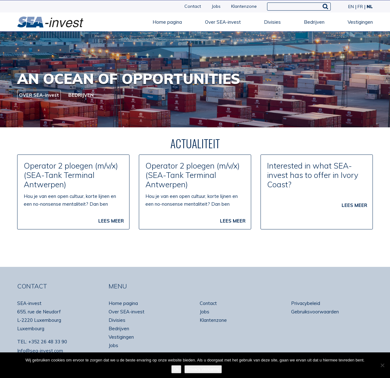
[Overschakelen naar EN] (350, 6)
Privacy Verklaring (203, 369)
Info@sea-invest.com (40, 351)
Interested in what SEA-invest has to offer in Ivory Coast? (312, 175)
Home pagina (167, 22)
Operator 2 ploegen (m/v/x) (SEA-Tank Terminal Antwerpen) (71, 175)
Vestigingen (360, 22)
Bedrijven (314, 22)
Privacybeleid (305, 303)
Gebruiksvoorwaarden (315, 312)
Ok (176, 369)
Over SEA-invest (223, 22)
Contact (192, 6)
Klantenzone (244, 6)
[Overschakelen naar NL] (368, 6)
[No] (382, 365)
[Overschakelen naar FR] (359, 6)
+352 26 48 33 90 (47, 342)
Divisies (272, 22)
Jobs (216, 6)
